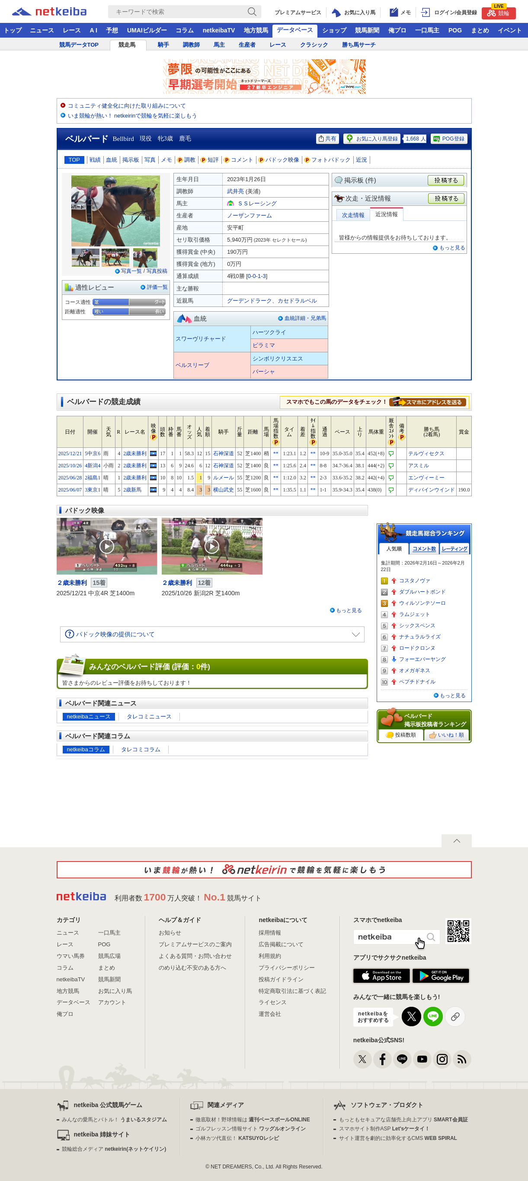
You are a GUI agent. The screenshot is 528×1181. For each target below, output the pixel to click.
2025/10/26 (70, 466)
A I (93, 30)
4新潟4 (92, 466)
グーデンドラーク (249, 300)
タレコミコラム (140, 749)
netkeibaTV (219, 30)
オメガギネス (414, 670)
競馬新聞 (367, 30)
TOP (74, 159)
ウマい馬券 (71, 956)
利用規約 (270, 956)
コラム (185, 30)
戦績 (95, 159)
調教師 (191, 44)
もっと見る (452, 248)
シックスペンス (417, 625)
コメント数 (424, 549)
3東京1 (92, 490)
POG (455, 30)
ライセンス (273, 1002)
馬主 (219, 44)
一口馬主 (427, 30)
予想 (112, 30)
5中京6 (92, 453)
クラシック (314, 44)
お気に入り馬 (115, 991)
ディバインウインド (431, 490)
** (275, 453)
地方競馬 (256, 30)
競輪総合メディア (114, 1149)
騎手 (163, 44)
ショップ (334, 30)
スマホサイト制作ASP (384, 1129)
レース (72, 30)
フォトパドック (327, 159)
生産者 (247, 44)
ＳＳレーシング (257, 203)
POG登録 (448, 139)
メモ (166, 159)
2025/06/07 (70, 490)
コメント (238, 159)
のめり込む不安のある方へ (192, 967)
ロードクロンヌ (417, 648)
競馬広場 (109, 956)
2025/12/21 (70, 453)
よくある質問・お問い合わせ (195, 956)
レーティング (454, 549)
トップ (12, 30)
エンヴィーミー (426, 478)
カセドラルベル (297, 300)
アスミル (418, 466)
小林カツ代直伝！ (237, 1138)
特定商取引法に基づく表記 (292, 991)
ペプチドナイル (417, 682)
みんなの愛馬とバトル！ (114, 1120)
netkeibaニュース (89, 716)
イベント (510, 30)
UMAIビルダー (147, 30)
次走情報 (353, 215)
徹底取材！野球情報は (252, 1120)
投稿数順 (401, 735)
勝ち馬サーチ (359, 44)
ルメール (223, 478)
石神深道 (223, 453)
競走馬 (126, 44)
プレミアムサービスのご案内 (195, 944)
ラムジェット (414, 614)
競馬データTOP (79, 44)
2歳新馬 (132, 490)
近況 (361, 159)
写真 (150, 159)
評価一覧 (157, 287)
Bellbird (123, 138)
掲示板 (130, 159)
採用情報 (270, 932)
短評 (210, 159)
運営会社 (270, 1014)
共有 (327, 138)
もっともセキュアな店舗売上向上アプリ (403, 1120)
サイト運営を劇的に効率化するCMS (398, 1138)
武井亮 (235, 191)
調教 (186, 159)
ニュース (42, 30)
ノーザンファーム (249, 215)
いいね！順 (446, 735)
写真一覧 (131, 271)
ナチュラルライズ (420, 637)
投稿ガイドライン (281, 979)
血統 (111, 159)
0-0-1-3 (257, 276)
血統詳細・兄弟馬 (305, 318)
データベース (295, 29)
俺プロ (397, 30)
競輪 (498, 11)
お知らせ (170, 932)
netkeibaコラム (86, 749)
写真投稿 (157, 271)
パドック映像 (279, 159)
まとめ (480, 30)
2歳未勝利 (135, 453)
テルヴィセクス (426, 453)
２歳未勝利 (72, 582)
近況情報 (386, 214)
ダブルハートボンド (422, 592)
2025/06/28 (70, 478)
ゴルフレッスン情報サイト (250, 1129)
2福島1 (92, 478)
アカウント (112, 1002)
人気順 (394, 549)
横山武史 (223, 490)
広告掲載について (281, 944)
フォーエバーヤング (422, 659)
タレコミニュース (149, 716)
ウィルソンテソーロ (422, 603)
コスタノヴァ (414, 581)
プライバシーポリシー (287, 967)
